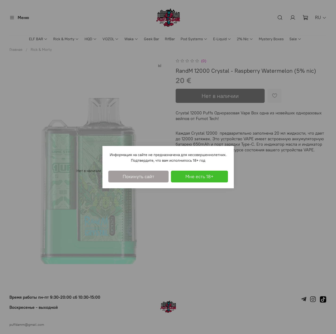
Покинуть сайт (138, 176)
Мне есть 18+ (199, 176)
